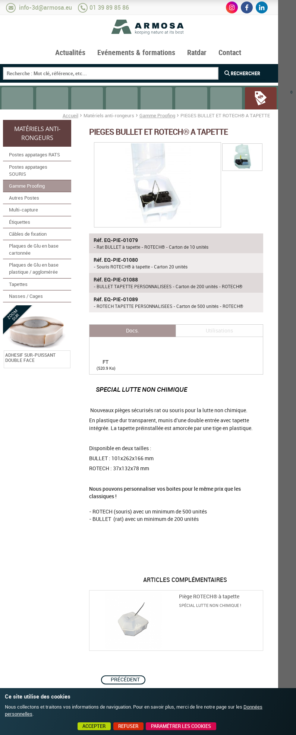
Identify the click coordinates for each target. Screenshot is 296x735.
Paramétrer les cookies (181, 726)
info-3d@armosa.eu (45, 7)
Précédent (125, 679)
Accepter (94, 726)
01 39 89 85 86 (109, 7)
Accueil (70, 115)
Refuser (128, 726)
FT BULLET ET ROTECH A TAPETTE (105, 353)
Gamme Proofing (157, 115)
